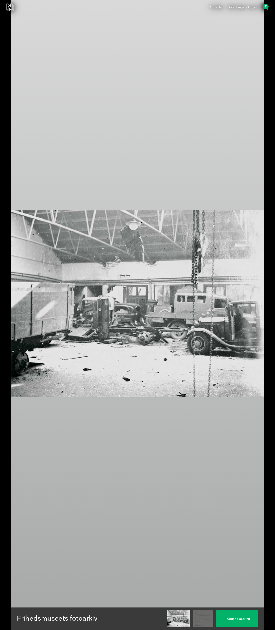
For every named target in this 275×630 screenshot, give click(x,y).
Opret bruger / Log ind (242, 7)
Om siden (216, 7)
